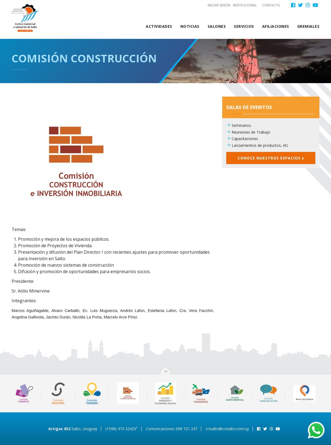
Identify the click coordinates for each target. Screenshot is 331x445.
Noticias (190, 26)
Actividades (159, 26)
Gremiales (308, 26)
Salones (217, 26)
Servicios (244, 26)
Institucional (245, 5)
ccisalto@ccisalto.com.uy (227, 428)
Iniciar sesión (219, 5)
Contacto (271, 5)
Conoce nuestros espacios (271, 158)
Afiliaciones (275, 26)
